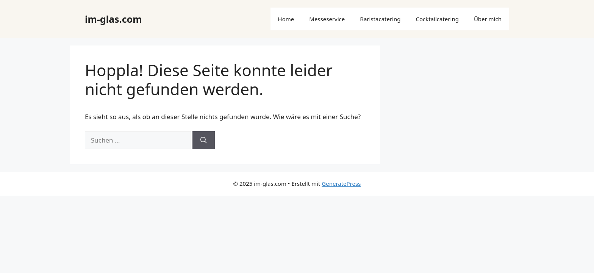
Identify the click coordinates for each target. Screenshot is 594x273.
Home (286, 19)
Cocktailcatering (437, 19)
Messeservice (327, 19)
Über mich (488, 19)
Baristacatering (380, 19)
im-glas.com (113, 19)
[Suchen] (203, 140)
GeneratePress (341, 183)
